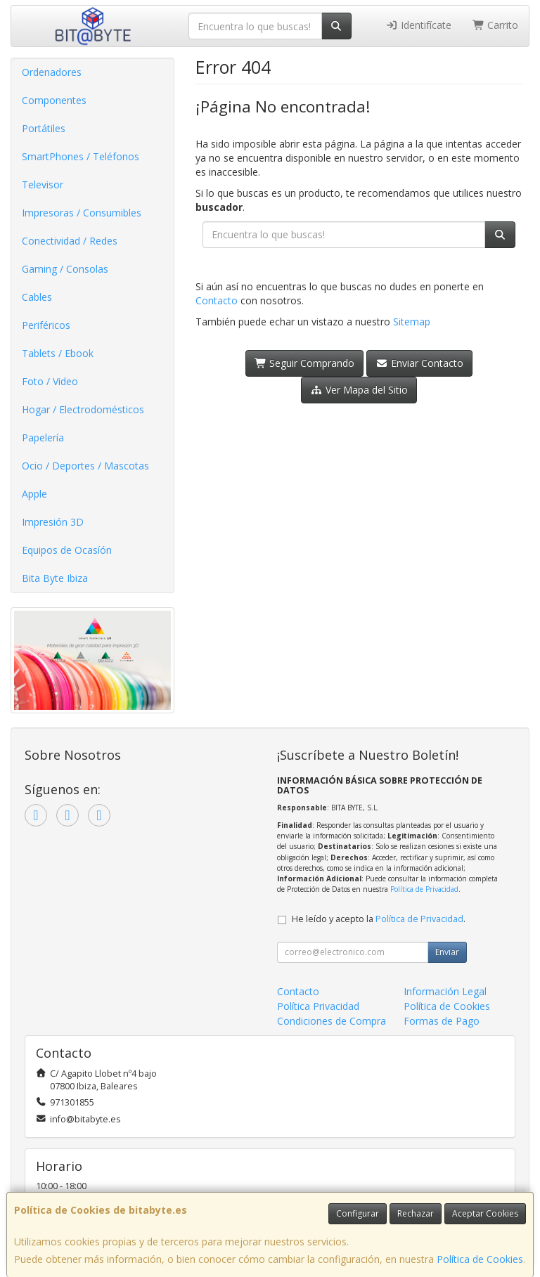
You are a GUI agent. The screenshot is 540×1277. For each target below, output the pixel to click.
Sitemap (411, 321)
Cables (37, 297)
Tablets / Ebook (58, 353)
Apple (34, 493)
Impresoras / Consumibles (81, 212)
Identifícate (418, 25)
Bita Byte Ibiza (55, 578)
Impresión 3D (53, 522)
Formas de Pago (442, 1021)
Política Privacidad (318, 1006)
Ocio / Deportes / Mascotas (85, 465)
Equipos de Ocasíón (67, 550)
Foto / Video (50, 381)
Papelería (43, 437)
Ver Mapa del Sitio (359, 389)
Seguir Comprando (305, 363)
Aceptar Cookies (485, 1213)
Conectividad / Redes (69, 240)
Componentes (54, 100)
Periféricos (46, 325)
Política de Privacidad (424, 889)
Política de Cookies (480, 1259)
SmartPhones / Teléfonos (80, 156)
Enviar (447, 952)
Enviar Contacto (419, 363)
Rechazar (415, 1213)
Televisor (42, 184)
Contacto (216, 300)
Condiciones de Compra (331, 1021)
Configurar (357, 1213)
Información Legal (445, 991)
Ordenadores (52, 72)
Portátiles (43, 128)
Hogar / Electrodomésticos (83, 409)
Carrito (495, 25)
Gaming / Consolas (65, 269)
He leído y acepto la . (378, 919)
